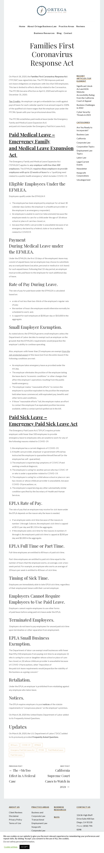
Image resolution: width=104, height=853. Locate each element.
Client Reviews (15, 812)
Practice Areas (66, 26)
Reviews (80, 26)
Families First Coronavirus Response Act (49, 76)
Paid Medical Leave (55, 750)
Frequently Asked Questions (45, 737)
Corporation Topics (85, 146)
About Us (14, 807)
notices (46, 704)
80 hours (14, 745)
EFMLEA (38, 745)
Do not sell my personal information (18, 841)
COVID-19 (26, 745)
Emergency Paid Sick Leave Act (22, 750)
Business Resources (44, 33)
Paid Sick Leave (16, 755)
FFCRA (41, 750)
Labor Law (81, 157)
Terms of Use (15, 823)
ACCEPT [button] (24, 847)
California (81, 138)
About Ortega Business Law (42, 26)
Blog (59, 33)
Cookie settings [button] (11, 847)
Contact (68, 33)
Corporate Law (83, 142)
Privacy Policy (15, 819)
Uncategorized (83, 180)
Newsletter (82, 168)
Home (22, 26)
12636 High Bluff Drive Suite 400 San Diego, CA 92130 (85, 818)
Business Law (83, 134)
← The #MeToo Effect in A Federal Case (22, 775)
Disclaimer (14, 816)
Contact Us (83, 807)
